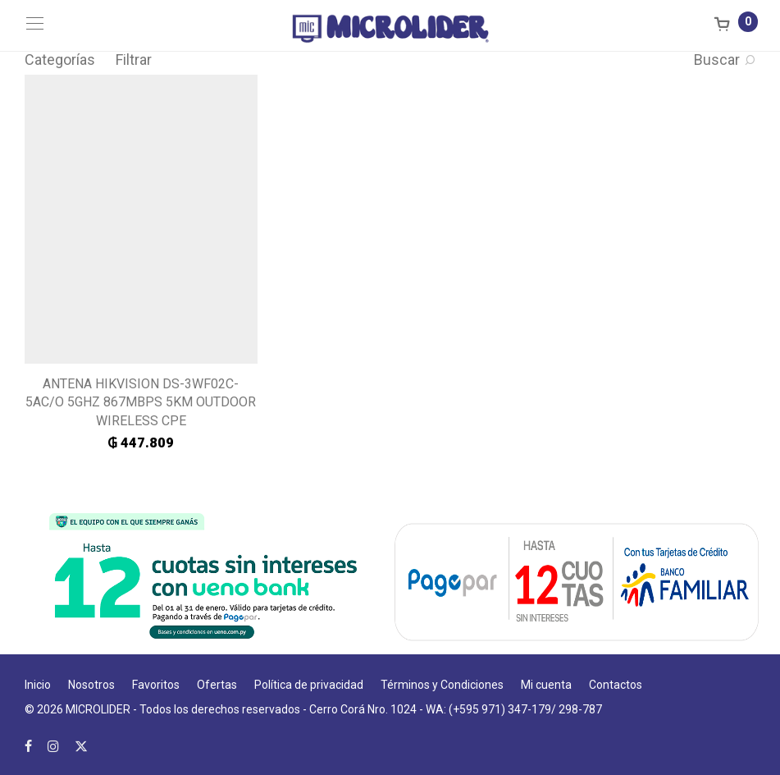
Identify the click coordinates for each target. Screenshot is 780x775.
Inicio (38, 684)
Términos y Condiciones (442, 684)
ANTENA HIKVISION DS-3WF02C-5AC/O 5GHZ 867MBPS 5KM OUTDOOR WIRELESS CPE (140, 402)
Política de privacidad (308, 684)
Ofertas (217, 684)
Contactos (615, 684)
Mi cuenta (546, 684)
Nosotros (91, 684)
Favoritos (156, 684)
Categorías (60, 59)
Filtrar (134, 59)
